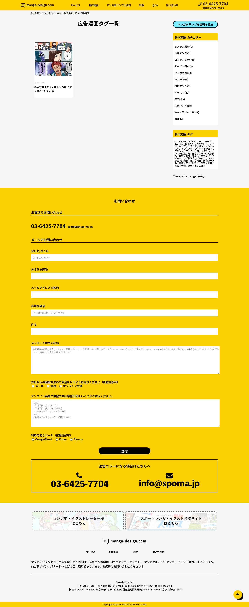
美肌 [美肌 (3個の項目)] (210, 163)
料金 (141, 5)
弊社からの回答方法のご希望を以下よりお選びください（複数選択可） (75, 384)
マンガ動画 (181, 73)
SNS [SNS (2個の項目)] (207, 141)
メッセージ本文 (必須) (124, 357)
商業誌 (178, 99)
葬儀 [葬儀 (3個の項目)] (183, 165)
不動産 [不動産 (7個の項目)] (182, 153)
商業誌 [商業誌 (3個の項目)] (195, 156)
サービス (75, 5)
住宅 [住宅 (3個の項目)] (194, 153)
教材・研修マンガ (184, 112)
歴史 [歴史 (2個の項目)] (188, 163)
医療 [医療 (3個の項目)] (188, 156)
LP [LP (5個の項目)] (193, 141)
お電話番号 (124, 309)
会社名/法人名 (124, 254)
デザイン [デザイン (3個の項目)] (179, 151)
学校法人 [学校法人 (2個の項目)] (190, 158)
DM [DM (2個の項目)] (184, 141)
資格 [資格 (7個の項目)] (190, 165)
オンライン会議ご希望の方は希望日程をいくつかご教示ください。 (124, 410)
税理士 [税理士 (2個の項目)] (195, 163)
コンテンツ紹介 (183, 59)
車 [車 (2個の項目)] (195, 165)
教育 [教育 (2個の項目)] (199, 160)
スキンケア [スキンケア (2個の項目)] (180, 148)
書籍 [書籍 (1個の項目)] (181, 163)
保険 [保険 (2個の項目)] (201, 153)
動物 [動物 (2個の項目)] (181, 156)
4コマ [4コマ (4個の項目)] (177, 141)
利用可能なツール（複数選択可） (57, 437)
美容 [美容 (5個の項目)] (203, 163)
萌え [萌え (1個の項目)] (177, 165)
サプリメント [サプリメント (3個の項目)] (205, 146)
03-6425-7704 (213, 6)
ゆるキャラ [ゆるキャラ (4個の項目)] (190, 143)
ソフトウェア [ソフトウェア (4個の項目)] (206, 148)
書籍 (177, 119)
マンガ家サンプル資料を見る (195, 24)
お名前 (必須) (124, 272)
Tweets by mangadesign (189, 176)
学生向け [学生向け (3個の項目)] (201, 158)
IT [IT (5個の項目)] (189, 141)
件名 (124, 327)
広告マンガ (39, 82)
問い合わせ (172, 5)
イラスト (179, 92)
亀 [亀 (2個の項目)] (189, 153)
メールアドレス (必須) (124, 290)
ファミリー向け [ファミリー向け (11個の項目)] (193, 151)
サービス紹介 (182, 66)
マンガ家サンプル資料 (119, 5)
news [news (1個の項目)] (200, 141)
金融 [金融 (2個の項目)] (201, 165)
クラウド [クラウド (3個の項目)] (192, 146)
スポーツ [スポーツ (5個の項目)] (192, 148)
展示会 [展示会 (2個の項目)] (184, 160)
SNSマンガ (181, 86)
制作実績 (93, 5)
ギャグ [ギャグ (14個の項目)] (182, 146)
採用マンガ (181, 53)
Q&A (155, 5)
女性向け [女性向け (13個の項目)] (205, 156)
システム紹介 (182, 46)
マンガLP (180, 79)
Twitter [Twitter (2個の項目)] (179, 143)
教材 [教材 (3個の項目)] (192, 160)
